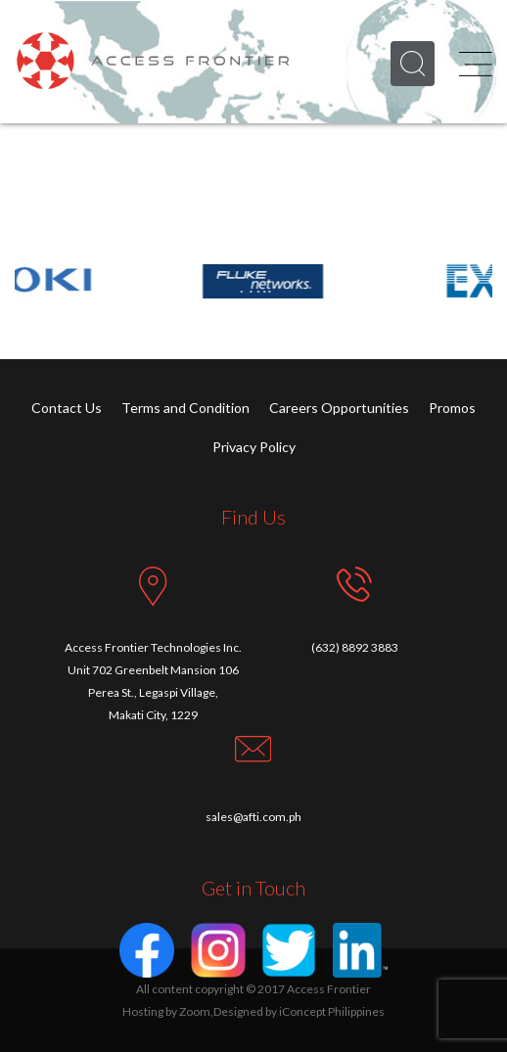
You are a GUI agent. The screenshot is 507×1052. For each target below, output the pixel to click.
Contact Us (66, 407)
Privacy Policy (254, 446)
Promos (452, 407)
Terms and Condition (185, 407)
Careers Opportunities (339, 407)
